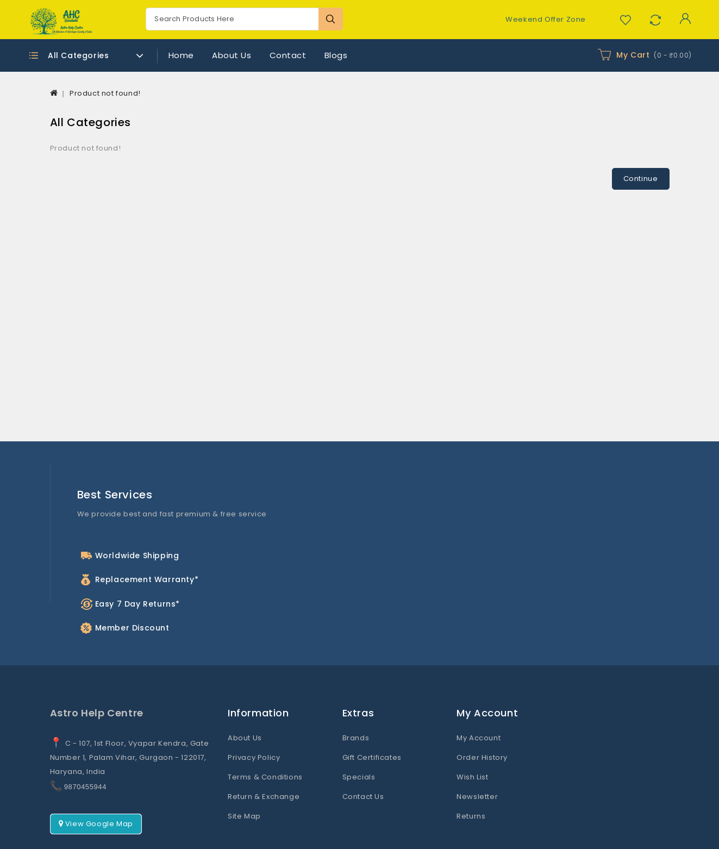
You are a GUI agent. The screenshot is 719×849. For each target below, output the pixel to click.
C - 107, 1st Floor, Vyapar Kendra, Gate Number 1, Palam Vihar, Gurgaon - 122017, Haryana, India (129, 710)
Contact (288, 55)
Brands (356, 690)
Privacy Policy (254, 710)
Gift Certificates (372, 710)
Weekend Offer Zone (545, 19)
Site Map (244, 769)
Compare (655, 20)
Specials (359, 730)
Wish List (472, 730)
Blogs (336, 55)
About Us (231, 55)
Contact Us (363, 749)
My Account (479, 690)
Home (181, 55)
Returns (471, 769)
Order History (482, 710)
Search (330, 19)
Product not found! (105, 93)
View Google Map (96, 776)
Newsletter (477, 749)
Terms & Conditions (265, 730)
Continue (640, 178)
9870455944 (85, 739)
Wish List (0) (625, 20)
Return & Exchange (263, 749)
